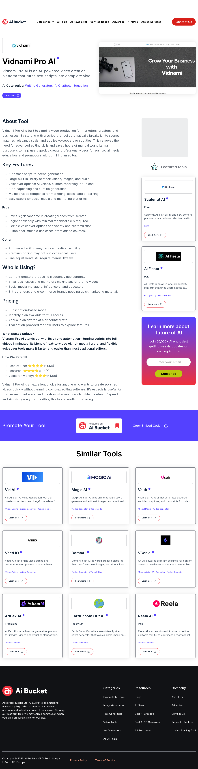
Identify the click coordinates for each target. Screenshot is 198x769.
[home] (14, 22)
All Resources (143, 730)
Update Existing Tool (184, 730)
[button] (45, 21)
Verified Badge (99, 21)
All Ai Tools (110, 738)
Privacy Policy (78, 760)
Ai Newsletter (78, 21)
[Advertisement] (99, 7)
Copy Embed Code (150, 426)
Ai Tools (62, 21)
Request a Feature (182, 722)
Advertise (118, 21)
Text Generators (113, 713)
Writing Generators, (39, 85)
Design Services (151, 21)
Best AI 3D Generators (148, 722)
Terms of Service (105, 760)
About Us (177, 697)
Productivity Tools (114, 697)
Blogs (138, 697)
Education (80, 85)
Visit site (10, 95)
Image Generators (114, 705)
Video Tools (110, 722)
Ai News (133, 21)
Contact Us (184, 22)
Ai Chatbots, (63, 85)
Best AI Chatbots (145, 713)
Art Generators (112, 730)
